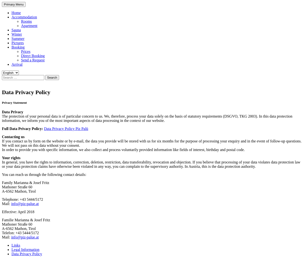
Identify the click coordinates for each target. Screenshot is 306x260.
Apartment (29, 26)
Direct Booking (33, 56)
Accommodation (24, 17)
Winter (16, 34)
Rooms (26, 21)
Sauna (16, 30)
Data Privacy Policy (26, 254)
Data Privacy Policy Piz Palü (66, 129)
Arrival (16, 64)
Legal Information (25, 250)
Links (15, 245)
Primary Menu (14, 4)
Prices (25, 51)
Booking (18, 47)
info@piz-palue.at (25, 204)
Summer (17, 39)
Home (16, 13)
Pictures (17, 43)
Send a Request (33, 60)
